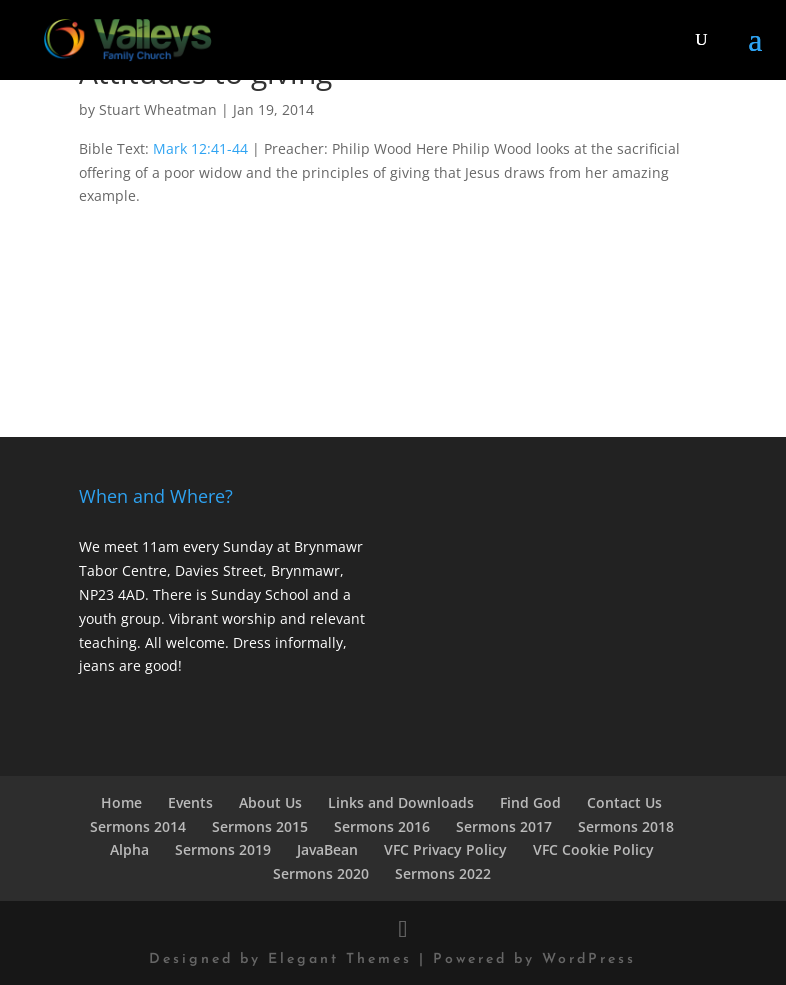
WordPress (589, 959)
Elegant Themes (340, 959)
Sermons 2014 (138, 826)
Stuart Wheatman (158, 109)
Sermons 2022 (443, 873)
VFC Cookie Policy (593, 849)
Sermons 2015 (260, 826)
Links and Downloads (401, 802)
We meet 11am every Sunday (176, 546)
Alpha (129, 849)
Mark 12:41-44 (200, 148)
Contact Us (624, 802)
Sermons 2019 (223, 849)
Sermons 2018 (626, 826)
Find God (530, 802)
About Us (270, 802)
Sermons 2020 (321, 873)
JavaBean (327, 849)
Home (121, 802)
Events (190, 802)
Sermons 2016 (382, 826)
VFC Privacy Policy (445, 849)
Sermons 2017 (504, 826)
